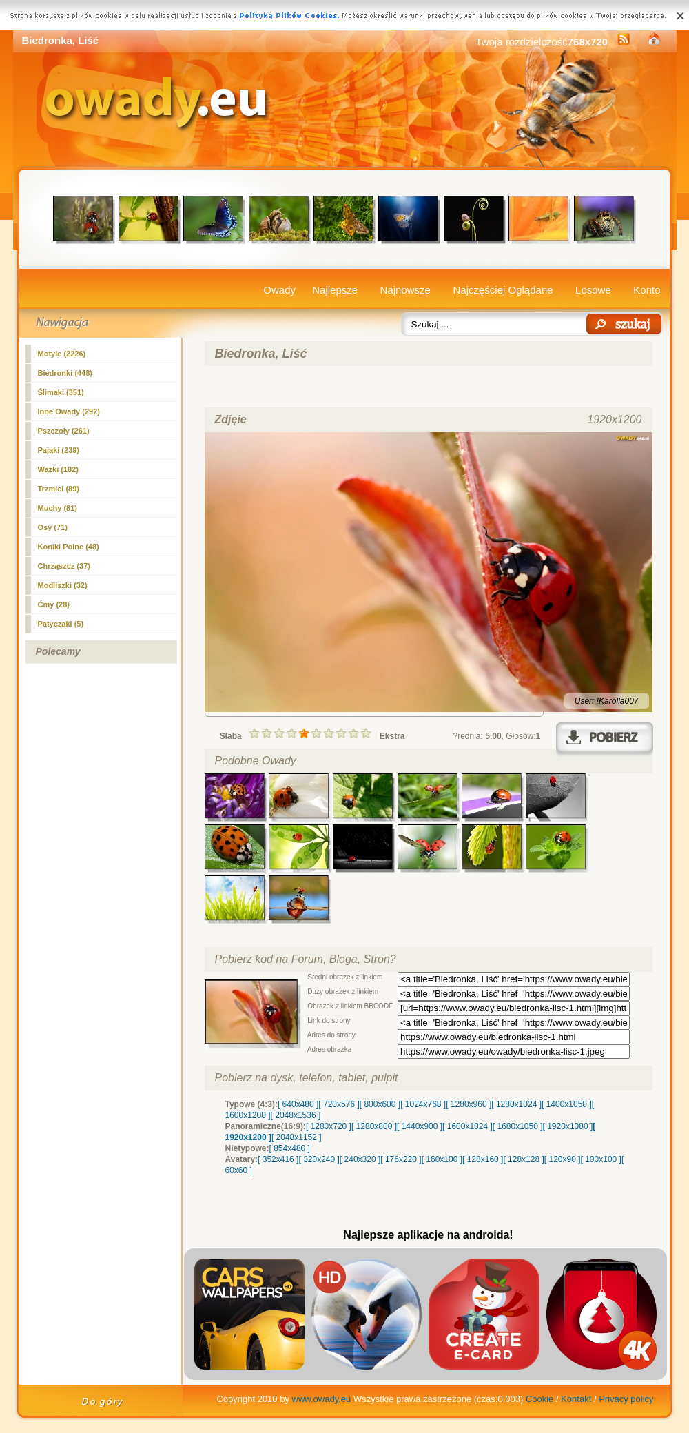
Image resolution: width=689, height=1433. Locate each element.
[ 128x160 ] (482, 1159)
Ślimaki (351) (61, 392)
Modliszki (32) (63, 585)
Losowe (593, 290)
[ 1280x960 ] (468, 1104)
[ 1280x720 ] (328, 1126)
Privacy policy (626, 1399)
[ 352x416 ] (278, 1159)
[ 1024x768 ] (423, 1104)
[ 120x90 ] (562, 1159)
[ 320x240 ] (318, 1159)
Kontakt (576, 1399)
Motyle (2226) (62, 353)
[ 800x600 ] (380, 1104)
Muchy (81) (57, 508)
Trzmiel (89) (59, 489)
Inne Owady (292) (69, 411)
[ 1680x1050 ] (518, 1126)
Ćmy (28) (54, 604)
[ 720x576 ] (338, 1104)
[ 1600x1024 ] (467, 1126)
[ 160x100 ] (442, 1159)
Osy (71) (53, 527)
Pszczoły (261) (64, 431)
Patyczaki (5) (61, 624)
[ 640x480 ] (298, 1104)
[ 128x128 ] (523, 1159)
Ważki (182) (58, 469)
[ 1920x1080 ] (568, 1126)
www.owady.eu (321, 1399)
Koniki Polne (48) (68, 546)
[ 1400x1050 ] (567, 1104)
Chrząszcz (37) (64, 566)
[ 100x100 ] (601, 1159)
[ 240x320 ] (360, 1159)
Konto (646, 290)
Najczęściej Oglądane (503, 290)
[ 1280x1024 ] (516, 1104)
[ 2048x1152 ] (296, 1137)
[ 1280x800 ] (374, 1126)
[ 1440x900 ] (419, 1126)
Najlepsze (335, 290)
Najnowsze (405, 290)
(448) (65, 373)
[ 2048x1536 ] (296, 1115)
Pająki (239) (59, 450)
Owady (279, 290)
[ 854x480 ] (289, 1148)
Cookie (539, 1399)
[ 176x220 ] (400, 1159)
